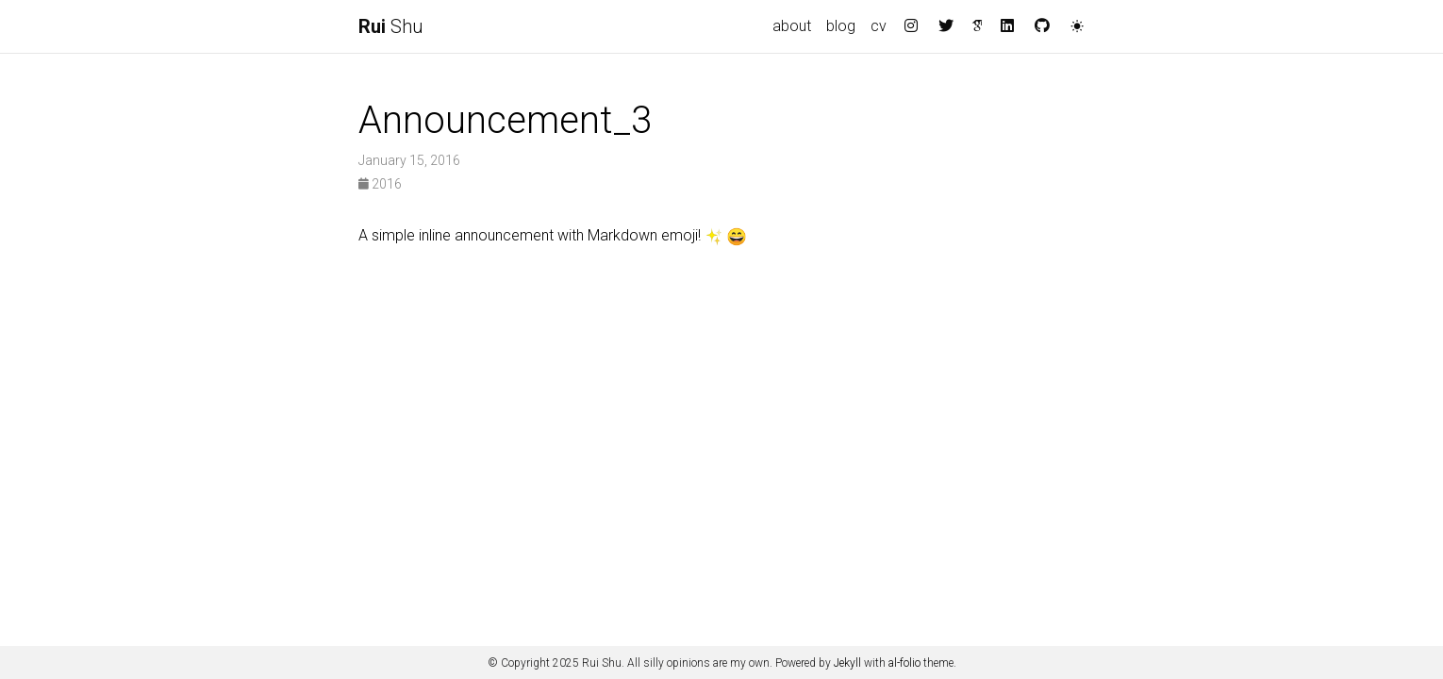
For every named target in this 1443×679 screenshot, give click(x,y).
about (791, 26)
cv (879, 26)
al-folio (904, 663)
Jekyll (847, 663)
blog (840, 26)
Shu (390, 26)
